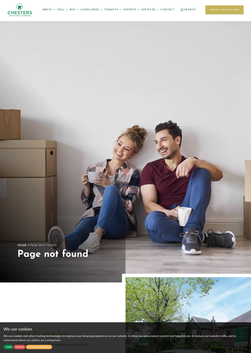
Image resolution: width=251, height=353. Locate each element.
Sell (62, 9)
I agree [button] (8, 347)
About (48, 9)
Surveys (131, 9)
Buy (74, 9)
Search (188, 9)
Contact (168, 9)
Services (149, 9)
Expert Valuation (224, 10)
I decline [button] (20, 347)
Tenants (112, 9)
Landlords (91, 9)
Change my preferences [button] (39, 347)
